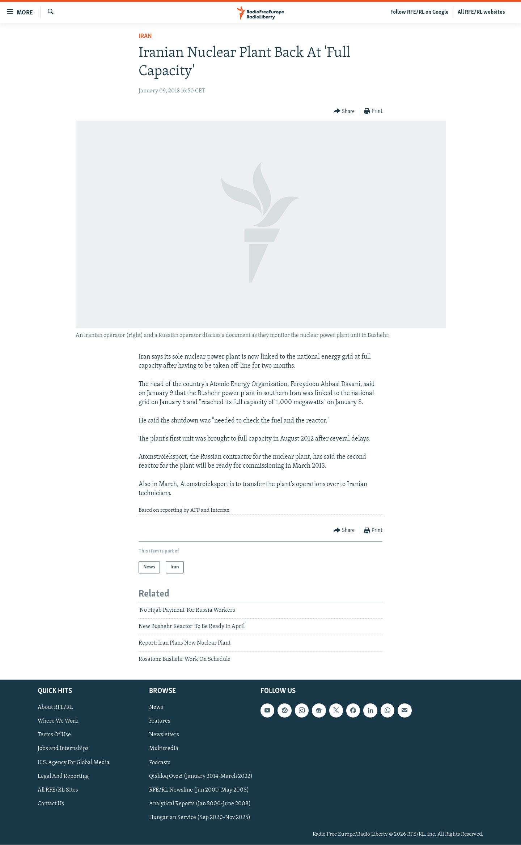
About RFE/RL (55, 708)
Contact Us (51, 804)
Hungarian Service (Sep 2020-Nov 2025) (199, 817)
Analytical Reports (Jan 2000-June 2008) (200, 804)
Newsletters (164, 735)
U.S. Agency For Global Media (74, 763)
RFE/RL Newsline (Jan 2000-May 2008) (199, 790)
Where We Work (58, 721)
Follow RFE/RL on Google (419, 12)
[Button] (344, 111)
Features (159, 721)
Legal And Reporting (63, 776)
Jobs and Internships (63, 749)
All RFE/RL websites (481, 12)
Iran (145, 36)
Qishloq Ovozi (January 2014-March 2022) (201, 776)
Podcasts (159, 763)
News (156, 708)
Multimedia (163, 749)
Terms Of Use (54, 735)
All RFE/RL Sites (58, 790)
